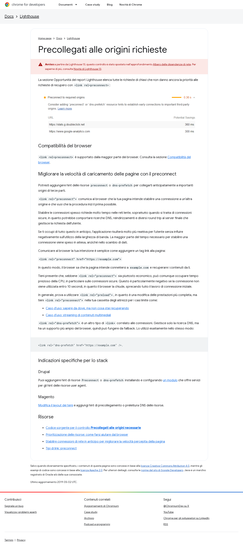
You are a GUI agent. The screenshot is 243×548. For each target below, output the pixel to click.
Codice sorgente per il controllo (93, 428)
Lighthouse (29, 16)
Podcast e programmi (97, 524)
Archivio (89, 518)
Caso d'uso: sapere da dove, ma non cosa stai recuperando (87, 308)
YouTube (168, 512)
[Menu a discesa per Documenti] (77, 4)
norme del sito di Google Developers (162, 470)
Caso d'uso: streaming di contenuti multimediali (78, 315)
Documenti (66, 4)
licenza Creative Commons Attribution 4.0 (165, 465)
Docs (9, 16)
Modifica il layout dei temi (55, 405)
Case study (92, 4)
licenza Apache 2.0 (91, 470)
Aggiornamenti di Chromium (101, 506)
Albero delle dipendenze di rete (172, 64)
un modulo (170, 380)
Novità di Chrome (130, 4)
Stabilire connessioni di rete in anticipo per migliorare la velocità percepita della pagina (105, 442)
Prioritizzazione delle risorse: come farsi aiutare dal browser (87, 435)
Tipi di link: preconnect (61, 448)
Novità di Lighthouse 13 (87, 69)
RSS (165, 524)
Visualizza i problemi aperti (21, 512)
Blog (110, 4)
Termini (9, 540)
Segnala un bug (14, 506)
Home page (44, 38)
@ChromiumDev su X (176, 506)
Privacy (21, 540)
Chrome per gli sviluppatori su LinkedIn (186, 518)
